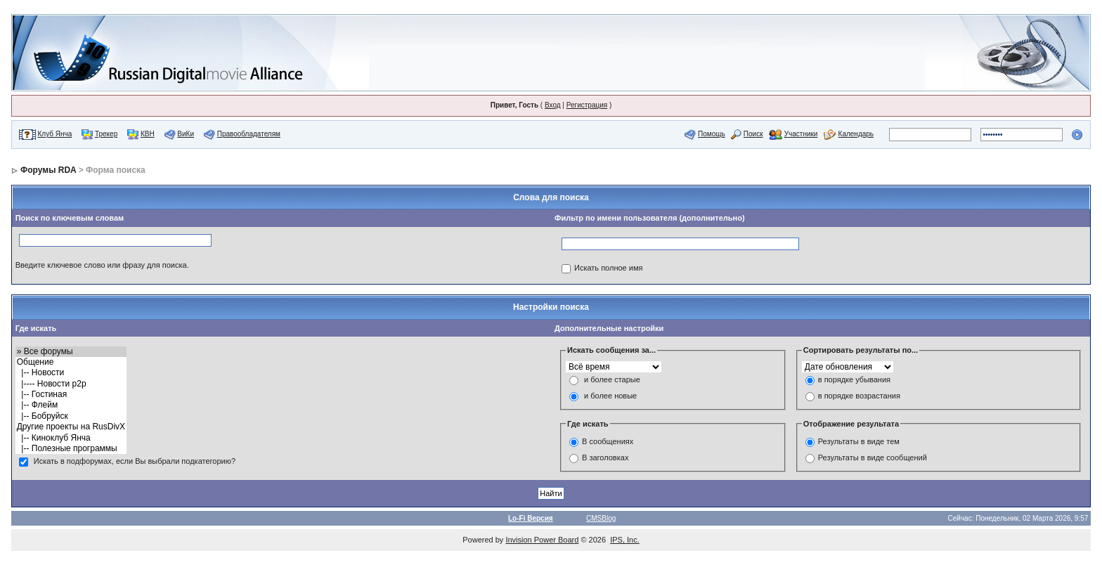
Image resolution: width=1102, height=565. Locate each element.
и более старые (612, 379)
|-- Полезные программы (71, 448)
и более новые (610, 395)
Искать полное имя (608, 268)
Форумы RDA (48, 170)
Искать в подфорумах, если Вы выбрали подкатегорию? (134, 461)
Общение (71, 362)
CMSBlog (601, 518)
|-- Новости (71, 373)
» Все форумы (71, 351)
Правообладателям (248, 134)
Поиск (753, 134)
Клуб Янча (54, 134)
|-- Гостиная (71, 394)
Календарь (856, 134)
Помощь (711, 134)
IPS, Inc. (625, 539)
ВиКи (185, 134)
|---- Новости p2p (71, 384)
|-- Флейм (71, 405)
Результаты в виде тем (859, 441)
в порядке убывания (854, 379)
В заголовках (605, 457)
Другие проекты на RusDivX (71, 427)
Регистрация (586, 105)
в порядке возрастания (859, 395)
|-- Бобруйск (71, 416)
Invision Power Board (541, 539)
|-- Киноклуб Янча (71, 438)
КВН (148, 134)
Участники (801, 134)
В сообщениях (607, 441)
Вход (553, 105)
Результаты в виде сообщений (872, 457)
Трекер (106, 134)
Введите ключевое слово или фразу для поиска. (102, 265)
